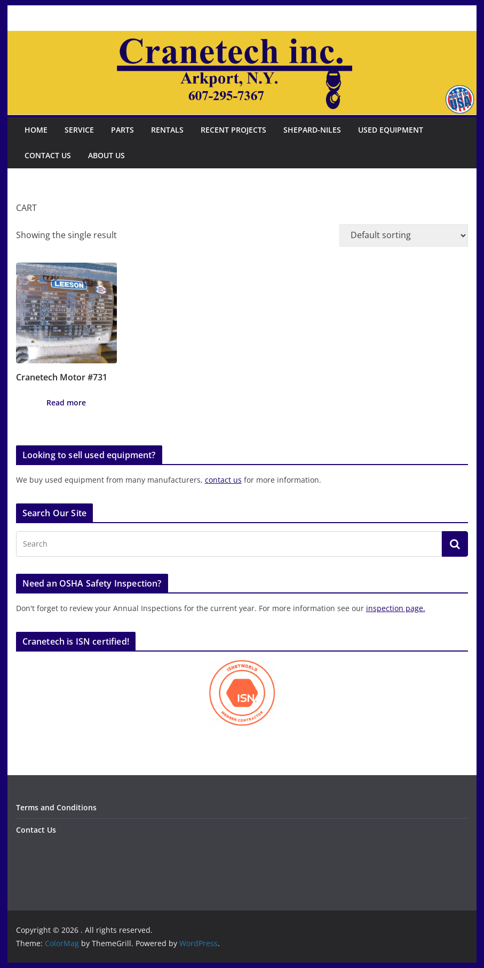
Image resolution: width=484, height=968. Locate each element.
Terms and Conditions (56, 807)
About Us (106, 155)
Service (79, 130)
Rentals (167, 130)
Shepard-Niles (312, 130)
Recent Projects (233, 130)
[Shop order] (403, 235)
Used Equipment (390, 130)
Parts (122, 130)
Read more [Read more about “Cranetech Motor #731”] (66, 402)
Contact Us (48, 155)
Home (36, 130)
